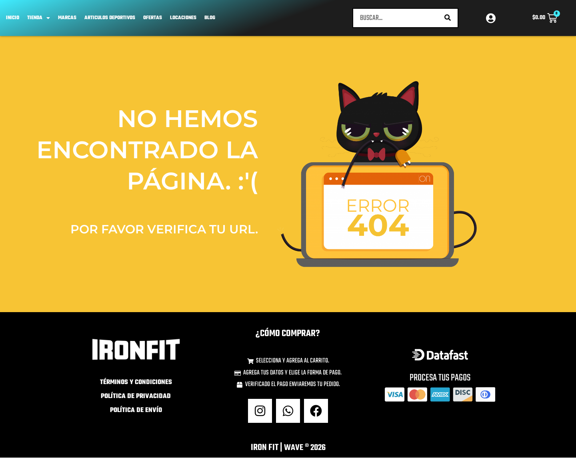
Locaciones (183, 20)
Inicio (12, 20)
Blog (209, 20)
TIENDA (38, 20)
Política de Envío (136, 415)
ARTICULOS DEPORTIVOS (109, 20)
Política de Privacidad (136, 401)
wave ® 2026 (304, 452)
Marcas (67, 20)
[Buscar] (448, 20)
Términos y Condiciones (136, 387)
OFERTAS (152, 20)
